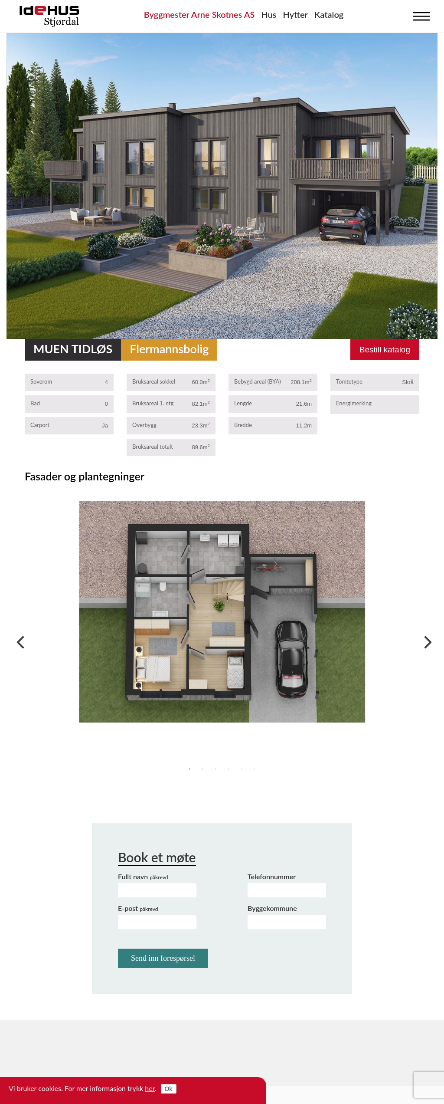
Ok (169, 1088)
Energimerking (354, 403)
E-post (138, 908)
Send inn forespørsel (163, 958)
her (150, 1088)
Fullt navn (143, 876)
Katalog (328, 14)
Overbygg (144, 424)
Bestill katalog (384, 349)
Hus (268, 14)
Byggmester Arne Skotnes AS (199, 14)
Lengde (243, 403)
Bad (35, 403)
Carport (39, 424)
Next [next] (425, 640)
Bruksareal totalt (152, 446)
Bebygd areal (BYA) (257, 381)
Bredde (243, 424)
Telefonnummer (272, 876)
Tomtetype (349, 381)
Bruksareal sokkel (153, 381)
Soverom (41, 381)
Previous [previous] (18, 640)
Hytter (295, 14)
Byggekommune (272, 908)
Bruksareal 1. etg (152, 403)
